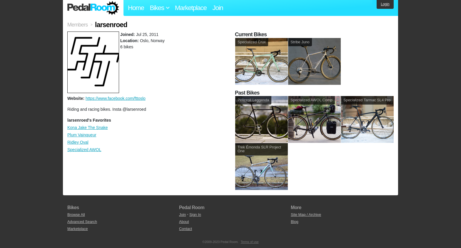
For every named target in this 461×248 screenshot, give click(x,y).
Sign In (195, 214)
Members (77, 25)
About (184, 221)
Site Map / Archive (306, 214)
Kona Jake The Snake (87, 127)
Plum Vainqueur (81, 135)
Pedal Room (93, 8)
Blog (294, 221)
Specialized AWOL (84, 149)
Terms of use (250, 242)
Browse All (76, 214)
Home (136, 7)
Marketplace (191, 7)
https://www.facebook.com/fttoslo (116, 98)
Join (218, 7)
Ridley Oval (77, 142)
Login (385, 4)
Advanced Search (82, 221)
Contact (185, 228)
